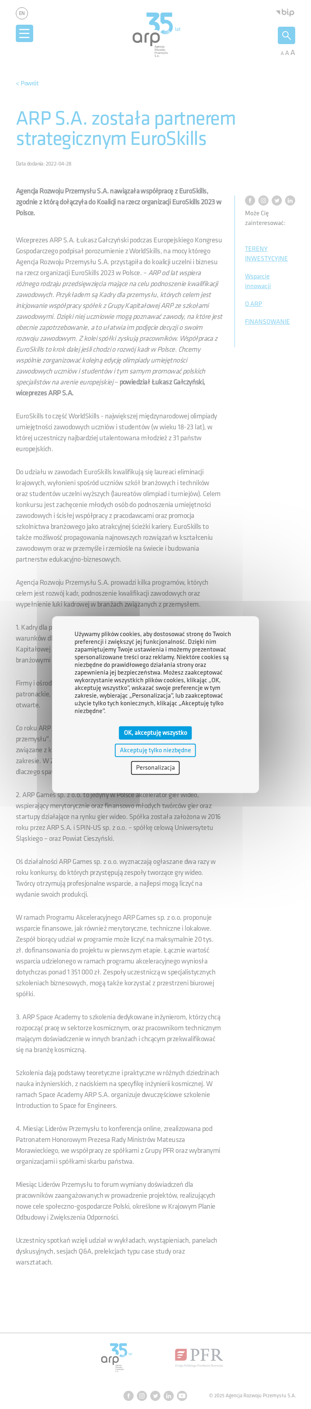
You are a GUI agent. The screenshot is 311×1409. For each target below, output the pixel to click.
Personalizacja (155, 768)
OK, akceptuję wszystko (155, 733)
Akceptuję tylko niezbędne (155, 750)
